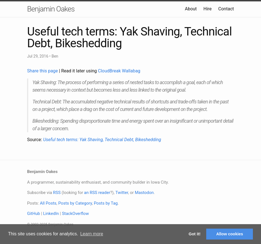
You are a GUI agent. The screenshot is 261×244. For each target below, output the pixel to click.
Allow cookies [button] (229, 234)
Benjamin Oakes (51, 9)
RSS (57, 192)
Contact (226, 8)
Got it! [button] (194, 234)
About (191, 8)
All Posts (48, 203)
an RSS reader (97, 192)
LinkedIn (51, 213)
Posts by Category (75, 203)
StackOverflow (75, 213)
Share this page (43, 71)
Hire (207, 8)
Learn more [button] (91, 233)
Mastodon (144, 192)
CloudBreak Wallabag (119, 71)
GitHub (33, 213)
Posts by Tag (106, 203)
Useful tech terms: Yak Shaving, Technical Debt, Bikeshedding (102, 139)
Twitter (121, 192)
